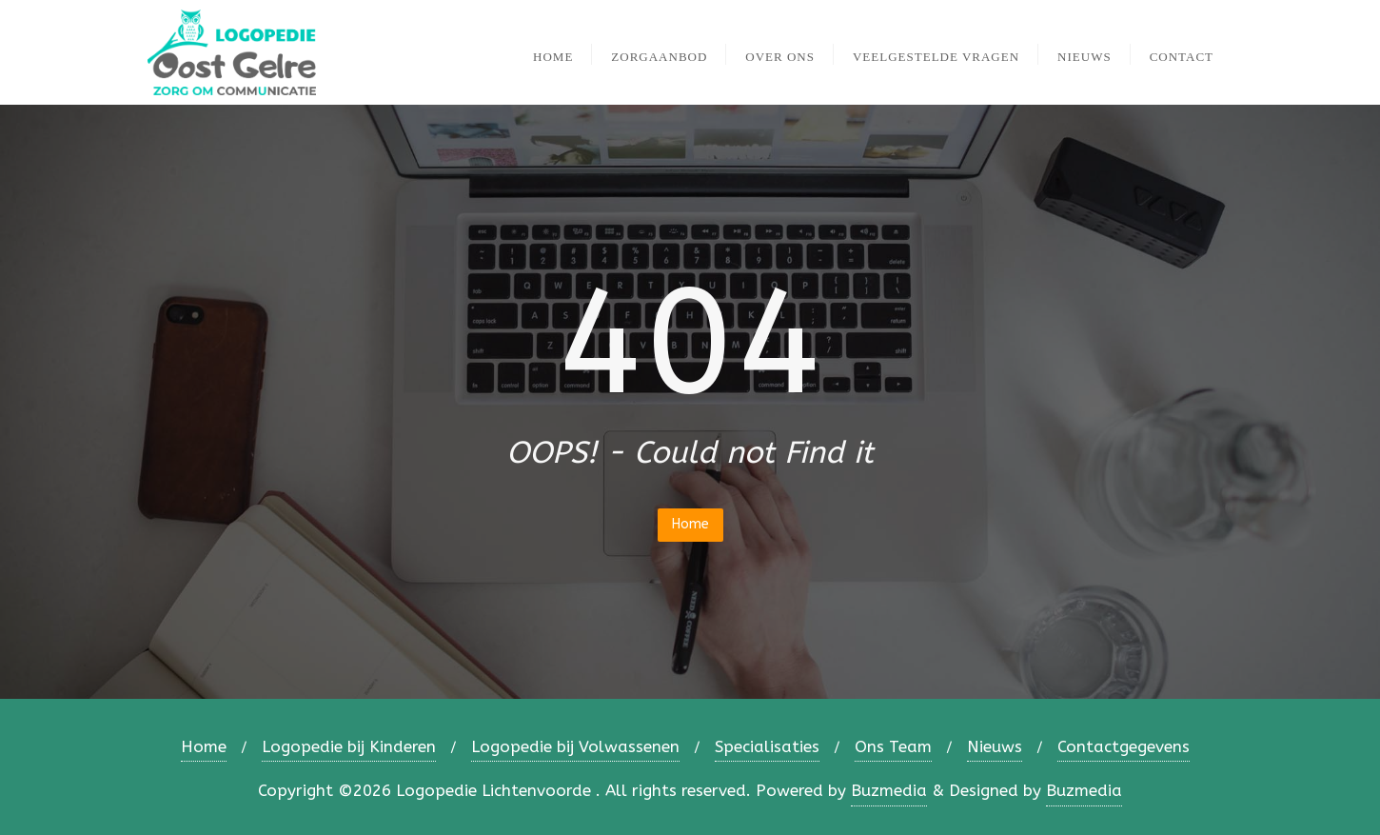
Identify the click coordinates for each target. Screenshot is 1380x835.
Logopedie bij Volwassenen (575, 746)
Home (690, 524)
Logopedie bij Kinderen (349, 746)
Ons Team (893, 746)
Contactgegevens (1123, 746)
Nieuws (994, 746)
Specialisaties (767, 746)
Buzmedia (889, 790)
